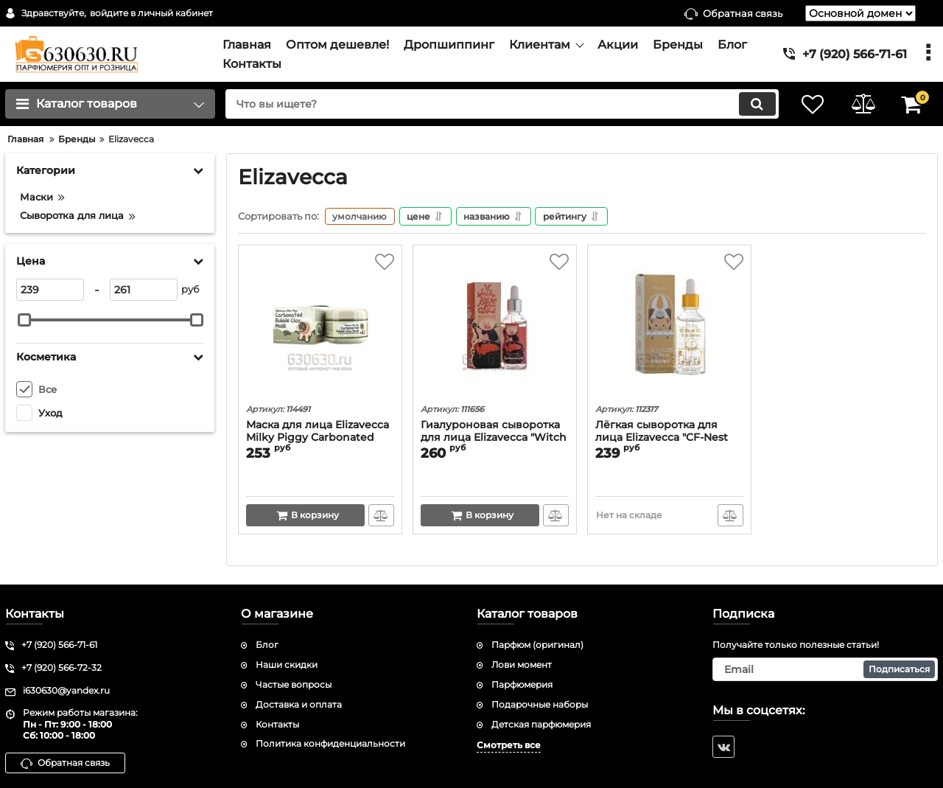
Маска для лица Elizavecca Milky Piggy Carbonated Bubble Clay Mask (317, 438)
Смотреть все (509, 745)
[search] (499, 104)
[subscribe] (825, 669)
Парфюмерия (522, 684)
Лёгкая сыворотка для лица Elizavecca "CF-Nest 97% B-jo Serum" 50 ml (661, 438)
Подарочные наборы (539, 704)
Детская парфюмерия (541, 724)
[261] (144, 290)
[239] (50, 290)
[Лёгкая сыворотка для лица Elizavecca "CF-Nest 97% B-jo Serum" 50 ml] (669, 326)
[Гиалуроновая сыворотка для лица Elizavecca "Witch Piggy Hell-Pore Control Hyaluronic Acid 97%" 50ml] (495, 326)
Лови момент (521, 664)
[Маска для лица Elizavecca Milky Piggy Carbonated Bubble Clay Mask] (320, 326)
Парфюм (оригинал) (537, 645)
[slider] (24, 320)
